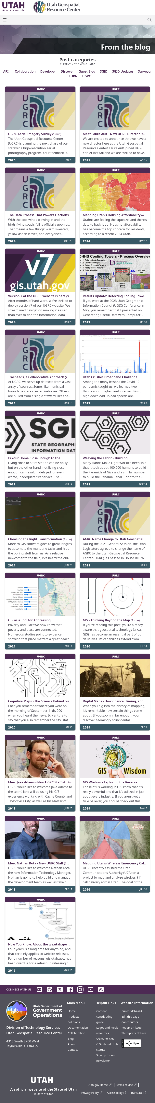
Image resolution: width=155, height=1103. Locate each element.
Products (73, 1016)
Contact (73, 1049)
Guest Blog (87, 71)
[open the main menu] (5, 20)
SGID (104, 71)
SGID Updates (122, 71)
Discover (67, 71)
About (72, 1044)
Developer (48, 71)
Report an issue (132, 1027)
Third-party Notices (134, 1033)
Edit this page (130, 1016)
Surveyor (145, 71)
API (6, 71)
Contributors (130, 1022)
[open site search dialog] (149, 20)
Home (72, 1011)
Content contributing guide (104, 1016)
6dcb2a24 (136, 1011)
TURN (73, 76)
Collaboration (25, 71)
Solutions (74, 1022)
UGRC (86, 76)
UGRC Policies (105, 1038)
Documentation (78, 1027)
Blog (71, 1038)
